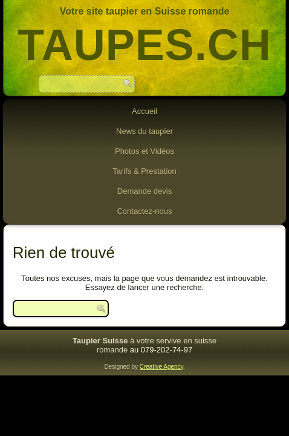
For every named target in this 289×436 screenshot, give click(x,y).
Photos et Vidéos (144, 151)
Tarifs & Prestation (144, 171)
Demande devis (144, 191)
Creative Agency (161, 366)
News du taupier (144, 131)
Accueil (144, 111)
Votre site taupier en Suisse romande (145, 11)
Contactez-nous (144, 211)
